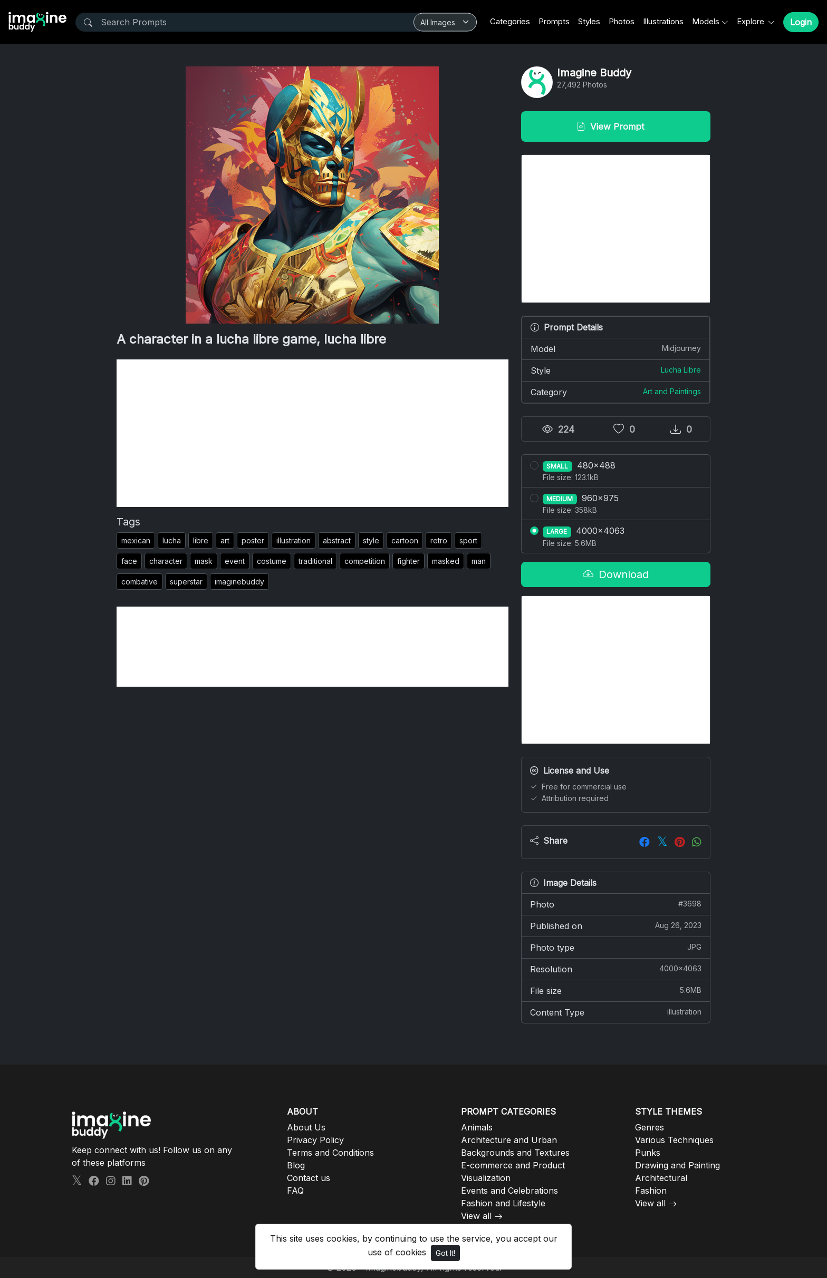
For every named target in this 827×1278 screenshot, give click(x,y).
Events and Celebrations (509, 1190)
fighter (408, 561)
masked (445, 561)
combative (139, 581)
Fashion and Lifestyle (503, 1203)
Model (616, 348)
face (129, 561)
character (165, 561)
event (235, 561)
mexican (135, 540)
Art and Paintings (672, 391)
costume (271, 561)
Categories (510, 21)
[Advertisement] (312, 433)
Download (616, 574)
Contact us (308, 1178)
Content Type (615, 1012)
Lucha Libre (681, 369)
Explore (751, 21)
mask (204, 561)
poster (253, 540)
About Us (306, 1127)
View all (476, 1216)
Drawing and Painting (677, 1165)
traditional (315, 561)
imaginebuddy (239, 581)
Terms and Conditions (330, 1152)
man (479, 561)
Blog (296, 1165)
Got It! (445, 1252)
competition (364, 561)
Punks (647, 1152)
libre (200, 540)
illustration (293, 540)
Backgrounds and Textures (515, 1152)
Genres (649, 1127)
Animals (477, 1127)
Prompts (554, 21)
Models (705, 21)
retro (438, 540)
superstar (186, 581)
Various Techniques (674, 1140)
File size (615, 990)
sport (468, 540)
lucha (171, 540)
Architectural (661, 1178)
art (224, 540)
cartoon (404, 540)
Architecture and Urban (509, 1140)
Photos (621, 21)
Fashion (651, 1190)
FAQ (295, 1190)
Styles (589, 21)
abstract (337, 540)
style (371, 540)
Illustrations (663, 21)
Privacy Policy (315, 1140)
